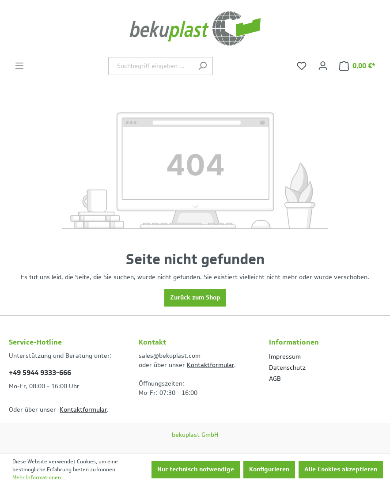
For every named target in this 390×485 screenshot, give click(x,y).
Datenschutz (287, 367)
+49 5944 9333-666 (40, 373)
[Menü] (19, 66)
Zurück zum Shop (195, 297)
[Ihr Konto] (322, 66)
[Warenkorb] (357, 66)
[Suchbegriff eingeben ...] (150, 66)
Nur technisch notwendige (195, 469)
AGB (275, 378)
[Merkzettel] (301, 66)
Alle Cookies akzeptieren (340, 469)
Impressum (285, 356)
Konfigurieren (269, 469)
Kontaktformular (83, 409)
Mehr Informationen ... (39, 477)
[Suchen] (202, 66)
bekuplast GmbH (195, 435)
